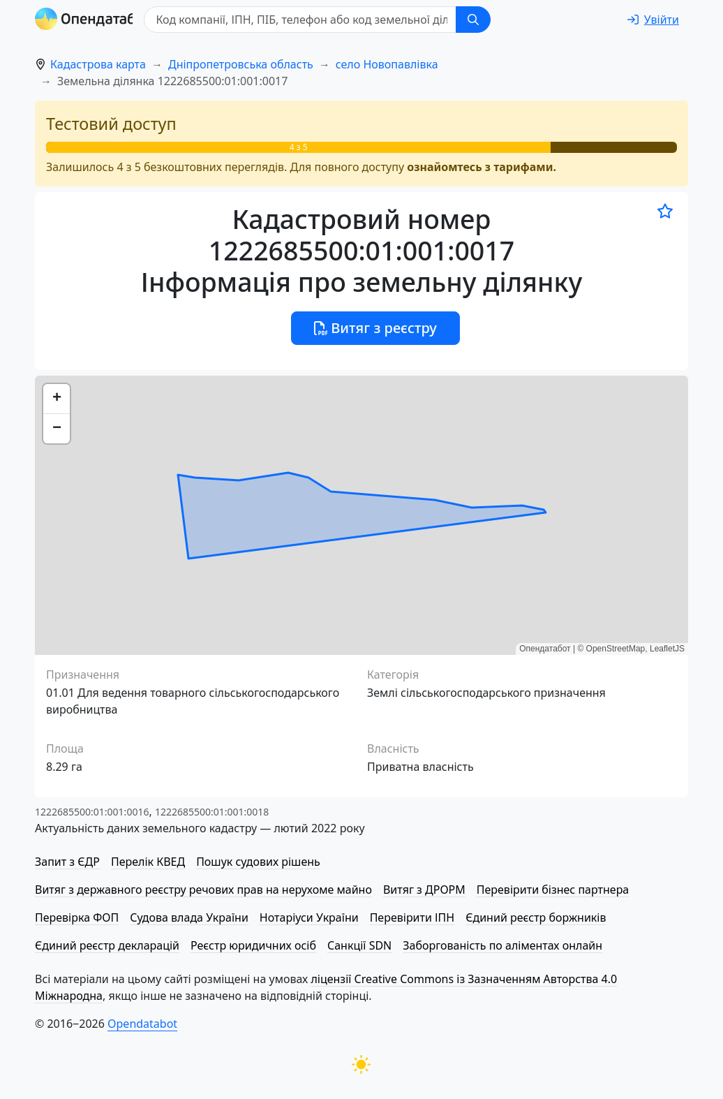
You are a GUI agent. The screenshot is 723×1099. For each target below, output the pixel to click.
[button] (56, 399)
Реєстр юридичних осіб (253, 945)
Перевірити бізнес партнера (553, 889)
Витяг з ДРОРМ (424, 889)
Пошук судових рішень (258, 861)
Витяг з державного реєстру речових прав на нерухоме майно (203, 889)
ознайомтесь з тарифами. (481, 167)
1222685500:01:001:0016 (92, 811)
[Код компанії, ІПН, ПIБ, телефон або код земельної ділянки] (318, 19)
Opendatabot (142, 1023)
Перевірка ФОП (77, 917)
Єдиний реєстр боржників (535, 917)
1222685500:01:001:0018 (212, 811)
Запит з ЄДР (67, 861)
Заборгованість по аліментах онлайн (502, 945)
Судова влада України (189, 917)
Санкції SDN (359, 945)
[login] (653, 19)
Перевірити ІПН (412, 917)
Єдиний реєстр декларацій (107, 945)
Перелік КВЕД (148, 861)
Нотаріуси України (309, 917)
